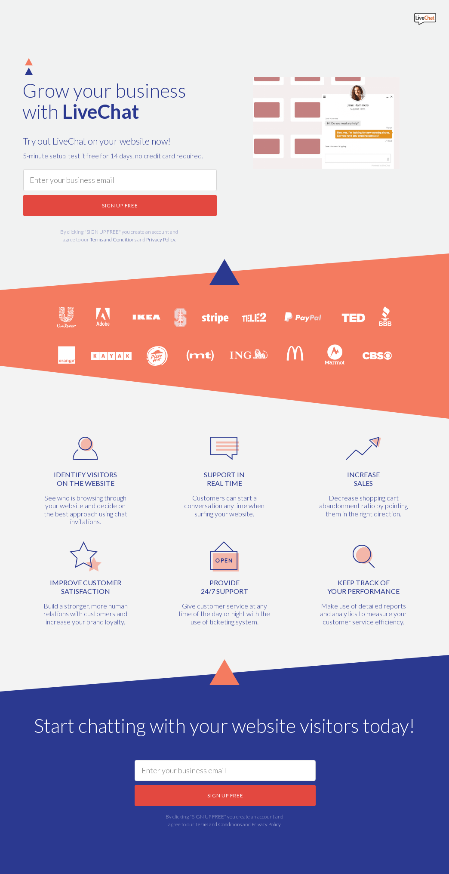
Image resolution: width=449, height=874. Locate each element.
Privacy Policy (160, 239)
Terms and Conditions (113, 239)
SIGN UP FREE (120, 205)
